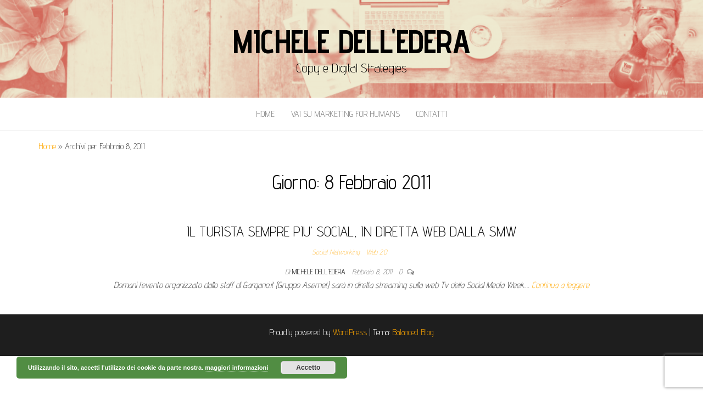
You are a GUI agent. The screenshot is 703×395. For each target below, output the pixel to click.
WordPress (350, 332)
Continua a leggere (560, 285)
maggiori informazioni (236, 367)
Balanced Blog (413, 332)
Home (265, 114)
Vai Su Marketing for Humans (345, 114)
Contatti (431, 114)
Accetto (308, 367)
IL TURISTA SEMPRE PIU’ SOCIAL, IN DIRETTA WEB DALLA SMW (351, 231)
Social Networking (336, 251)
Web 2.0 (376, 251)
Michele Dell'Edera (351, 41)
